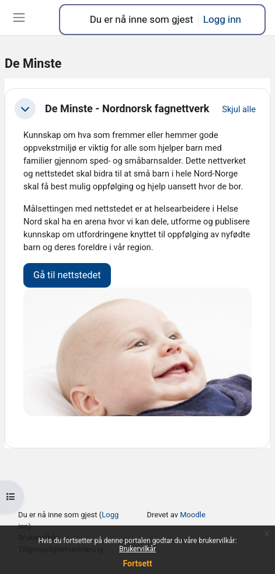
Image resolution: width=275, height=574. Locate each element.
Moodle (193, 514)
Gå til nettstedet (67, 275)
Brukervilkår (137, 549)
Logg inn (222, 19)
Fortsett (137, 563)
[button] (25, 108)
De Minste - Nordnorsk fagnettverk (127, 108)
